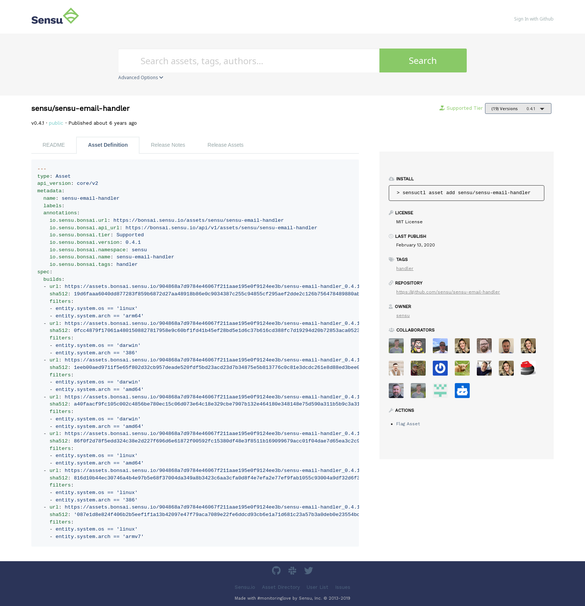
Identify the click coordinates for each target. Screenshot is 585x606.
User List (317, 587)
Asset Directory (281, 587)
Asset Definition (108, 145)
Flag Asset (408, 423)
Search (423, 60)
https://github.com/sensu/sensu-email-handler (448, 292)
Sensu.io (245, 587)
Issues (342, 587)
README (54, 145)
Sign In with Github (534, 19)
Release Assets (225, 145)
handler (404, 268)
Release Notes (168, 145)
